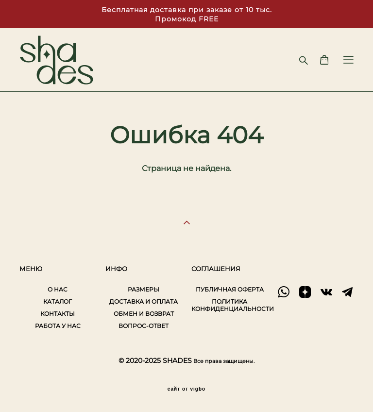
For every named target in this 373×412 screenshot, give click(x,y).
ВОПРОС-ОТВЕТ (144, 325)
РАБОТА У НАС (58, 325)
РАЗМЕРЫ (143, 289)
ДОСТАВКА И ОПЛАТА (143, 301)
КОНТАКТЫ (57, 313)
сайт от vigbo (186, 389)
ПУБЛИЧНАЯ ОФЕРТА (230, 289)
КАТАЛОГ (57, 301)
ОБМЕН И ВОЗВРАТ (144, 313)
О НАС (58, 289)
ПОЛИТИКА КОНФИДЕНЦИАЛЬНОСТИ (232, 305)
